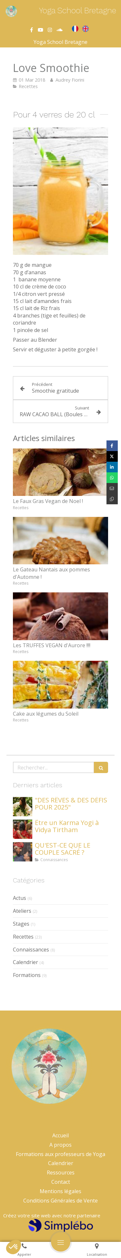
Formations (27, 975)
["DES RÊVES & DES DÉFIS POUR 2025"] (22, 806)
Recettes (23, 936)
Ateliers (22, 910)
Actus (19, 897)
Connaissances (31, 949)
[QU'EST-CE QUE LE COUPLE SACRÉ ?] (22, 851)
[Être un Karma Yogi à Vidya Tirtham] (22, 829)
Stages (21, 923)
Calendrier (25, 962)
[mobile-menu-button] (60, 1242)
